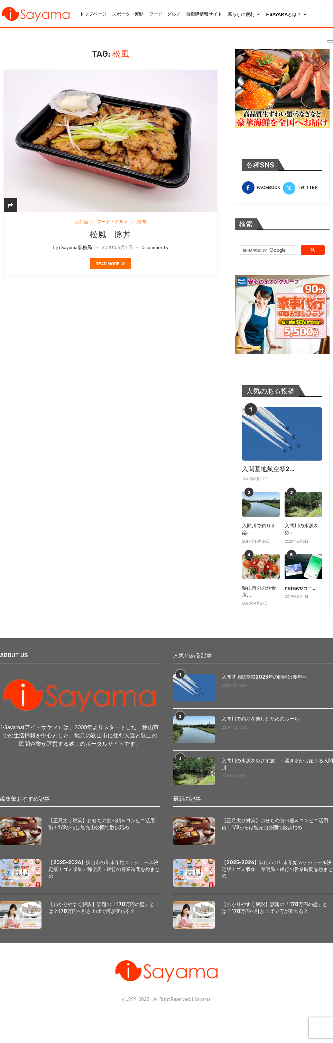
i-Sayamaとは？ (283, 14)
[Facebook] (261, 187)
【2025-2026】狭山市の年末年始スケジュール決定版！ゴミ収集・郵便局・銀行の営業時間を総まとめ (104, 869)
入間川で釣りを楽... (259, 529)
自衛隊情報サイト (204, 14)
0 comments (154, 247)
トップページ (93, 14)
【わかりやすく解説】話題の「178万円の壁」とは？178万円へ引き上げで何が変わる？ (101, 907)
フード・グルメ (165, 14)
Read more (110, 263)
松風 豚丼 (110, 234)
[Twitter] (302, 187)
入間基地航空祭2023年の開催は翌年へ (264, 677)
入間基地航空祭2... (268, 469)
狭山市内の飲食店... (259, 591)
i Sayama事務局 (75, 247)
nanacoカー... (301, 588)
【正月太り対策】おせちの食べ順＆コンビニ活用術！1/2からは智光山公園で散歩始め (101, 823)
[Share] (10, 205)
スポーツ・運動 (128, 14)
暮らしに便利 (241, 14)
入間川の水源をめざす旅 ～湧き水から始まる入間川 (277, 764)
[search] (267, 250)
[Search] (329, 14)
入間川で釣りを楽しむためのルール (260, 719)
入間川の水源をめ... (301, 529)
